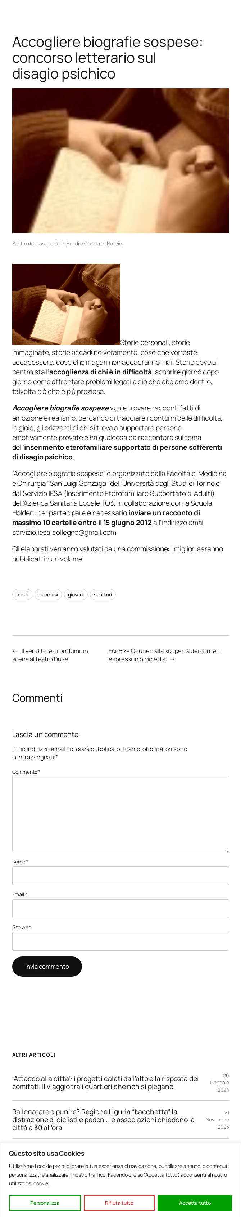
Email (19, 894)
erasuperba (47, 243)
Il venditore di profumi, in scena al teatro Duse (50, 655)
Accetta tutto (195, 1202)
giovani (76, 594)
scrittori (103, 594)
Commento (26, 771)
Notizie (114, 243)
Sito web (21, 927)
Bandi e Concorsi (85, 243)
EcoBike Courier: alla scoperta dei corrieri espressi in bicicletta (164, 655)
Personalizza (44, 1202)
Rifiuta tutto (119, 1202)
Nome (20, 861)
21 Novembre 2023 (217, 1119)
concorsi (48, 594)
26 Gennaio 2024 (219, 1082)
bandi (22, 594)
